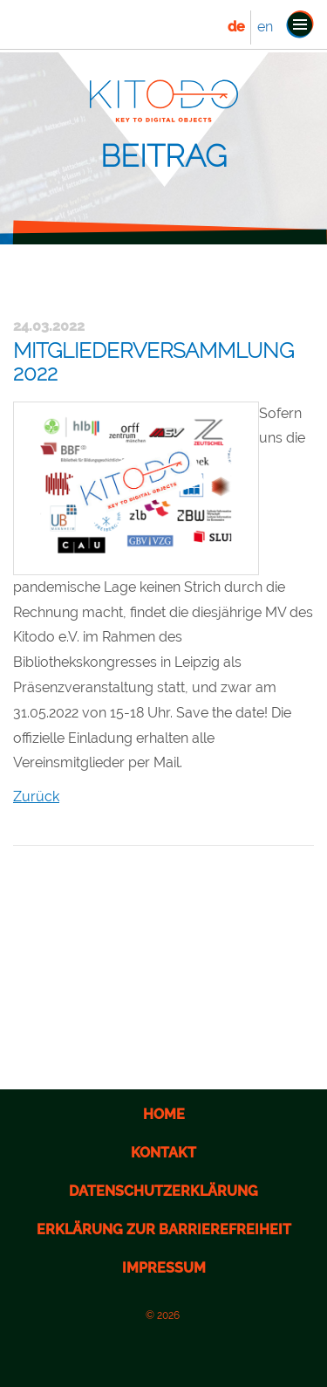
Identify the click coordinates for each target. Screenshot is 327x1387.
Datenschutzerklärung (163, 1191)
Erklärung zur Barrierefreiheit (164, 1229)
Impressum (164, 1268)
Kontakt (163, 1152)
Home (164, 1114)
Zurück (36, 796)
